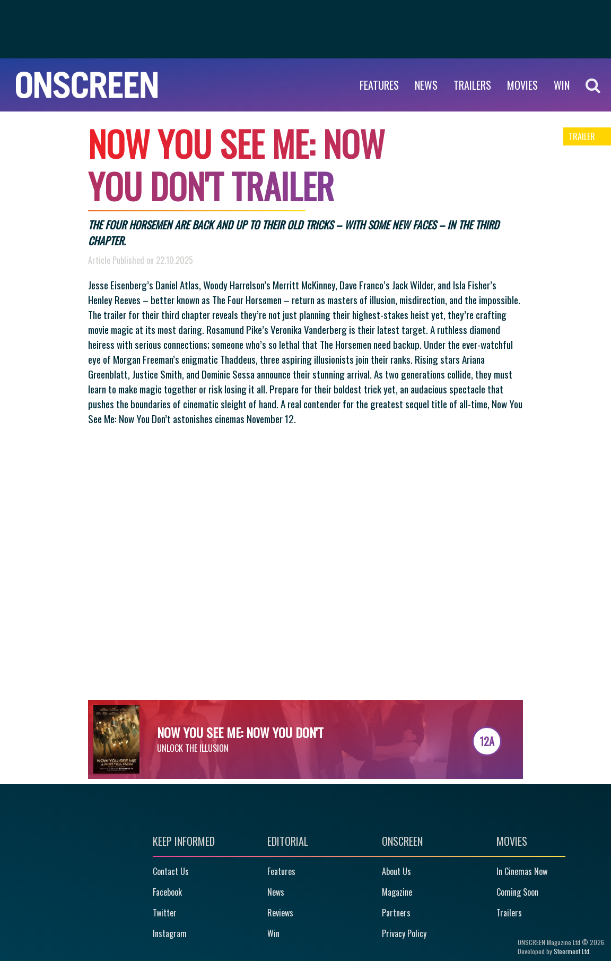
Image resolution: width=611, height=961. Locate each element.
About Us (396, 871)
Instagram (170, 933)
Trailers (472, 85)
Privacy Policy (404, 933)
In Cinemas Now (521, 871)
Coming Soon (517, 892)
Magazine (397, 892)
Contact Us (171, 871)
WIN (562, 85)
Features (379, 85)
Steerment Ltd (571, 951)
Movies (522, 85)
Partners (396, 912)
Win (273, 933)
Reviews (280, 912)
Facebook (167, 892)
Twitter (165, 912)
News (426, 85)
